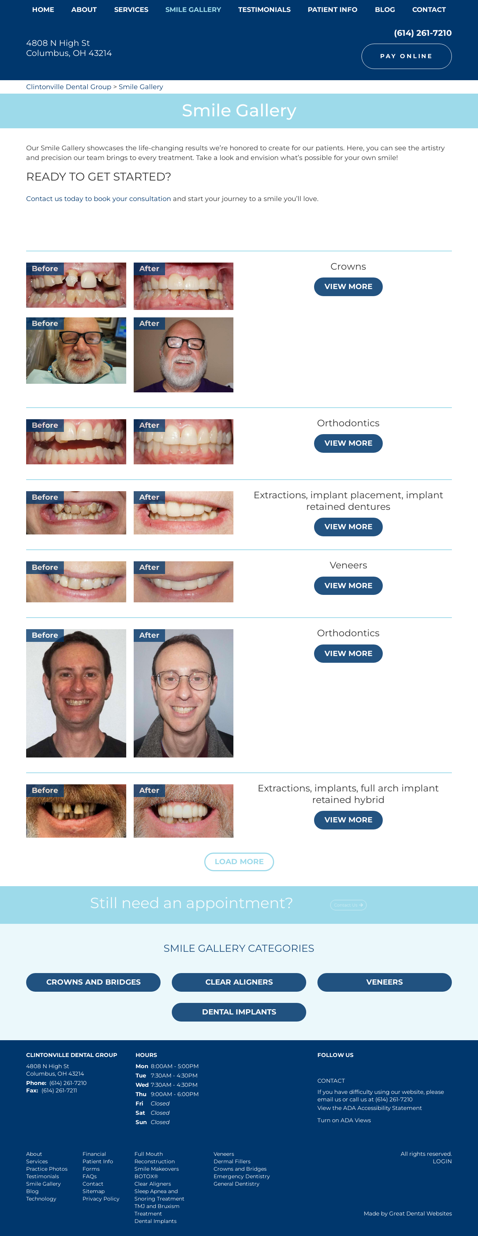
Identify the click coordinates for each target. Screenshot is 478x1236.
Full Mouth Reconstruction (154, 1158)
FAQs (90, 1176)
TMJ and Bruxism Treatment (157, 1210)
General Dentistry (237, 1183)
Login (442, 1161)
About (34, 1154)
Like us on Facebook (323, 1069)
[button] (239, 862)
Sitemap (94, 1191)
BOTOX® (146, 1176)
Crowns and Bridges (240, 1169)
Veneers (224, 1154)
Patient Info (98, 1161)
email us (329, 1099)
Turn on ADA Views (344, 1120)
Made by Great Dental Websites (408, 1213)
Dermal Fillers (232, 1161)
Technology (41, 1198)
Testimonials (42, 1176)
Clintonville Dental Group (68, 87)
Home (43, 10)
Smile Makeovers (156, 1169)
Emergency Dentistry (242, 1176)
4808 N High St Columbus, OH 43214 (69, 48)
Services (131, 10)
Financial (94, 1154)
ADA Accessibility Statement (382, 1107)
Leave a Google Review (340, 1069)
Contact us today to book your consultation (98, 199)
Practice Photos (47, 1169)
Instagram (356, 1069)
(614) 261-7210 (423, 33)
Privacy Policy (101, 1198)
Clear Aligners (152, 1183)
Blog (385, 10)
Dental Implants (155, 1221)
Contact (429, 10)
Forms (91, 1169)
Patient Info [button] (332, 10)
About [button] (84, 10)
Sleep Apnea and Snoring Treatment (159, 1195)
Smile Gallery (141, 87)
